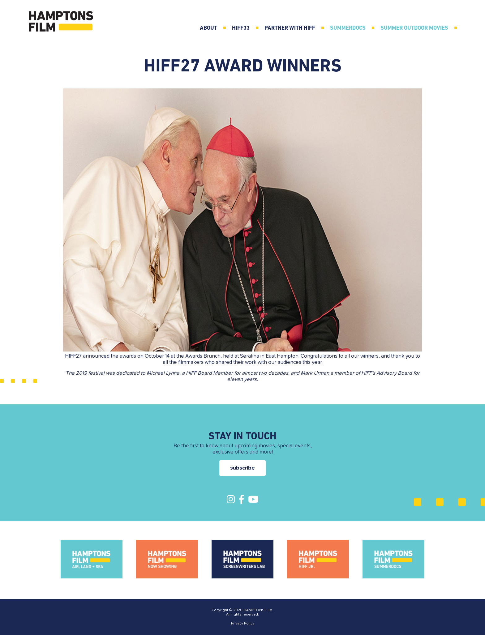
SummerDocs (348, 28)
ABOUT (208, 28)
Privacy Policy (242, 623)
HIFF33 (241, 28)
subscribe (242, 468)
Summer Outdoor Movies (414, 28)
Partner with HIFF (289, 28)
